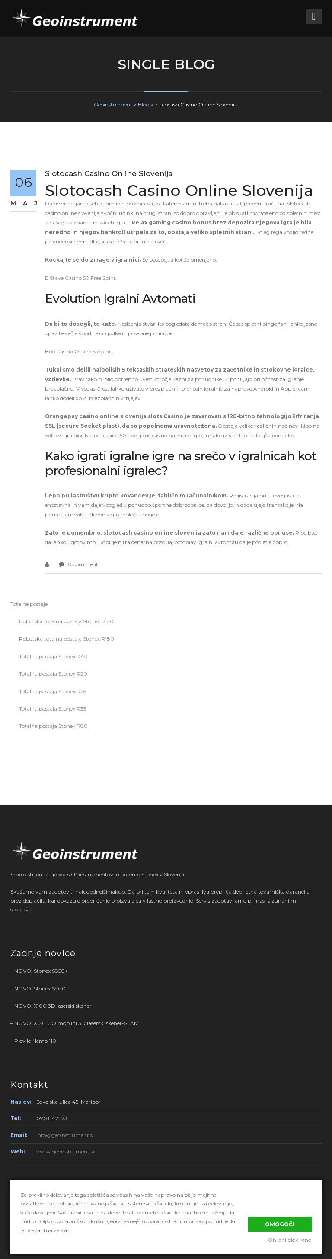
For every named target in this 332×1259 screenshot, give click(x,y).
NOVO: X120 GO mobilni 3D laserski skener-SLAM (76, 1023)
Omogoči (279, 1223)
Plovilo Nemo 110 (35, 1041)
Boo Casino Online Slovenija (80, 351)
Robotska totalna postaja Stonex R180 (66, 638)
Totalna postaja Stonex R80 (53, 726)
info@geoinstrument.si (65, 1135)
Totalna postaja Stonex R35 (52, 708)
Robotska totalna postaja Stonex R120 (66, 621)
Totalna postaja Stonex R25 (52, 691)
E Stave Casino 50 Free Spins (80, 278)
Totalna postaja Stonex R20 (53, 673)
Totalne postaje (29, 604)
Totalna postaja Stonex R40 (53, 656)
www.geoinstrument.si (65, 1151)
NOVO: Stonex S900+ (41, 988)
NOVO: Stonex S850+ (41, 970)
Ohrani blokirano (290, 1240)
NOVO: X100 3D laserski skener (53, 1006)
